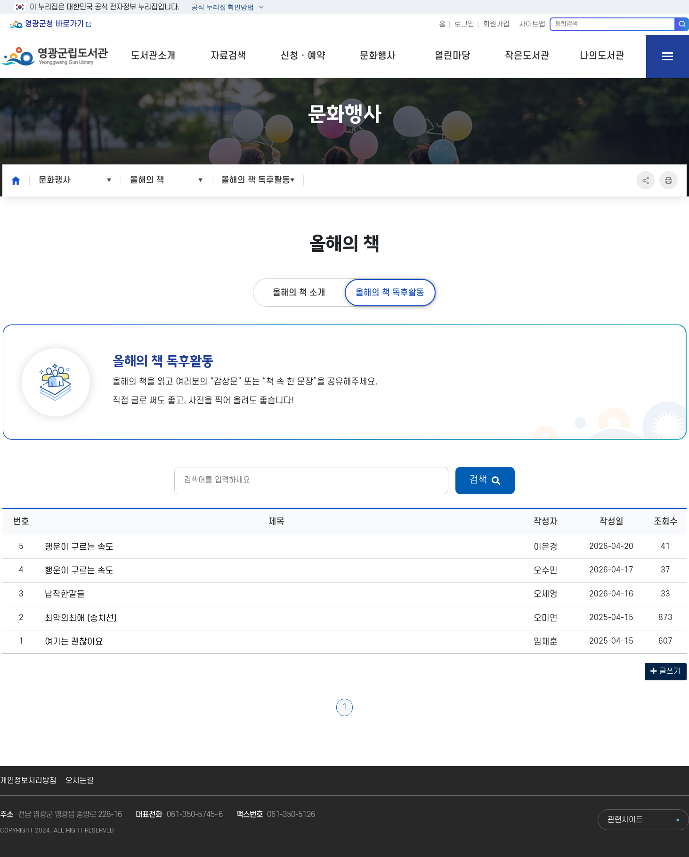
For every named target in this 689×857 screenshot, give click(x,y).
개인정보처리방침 (28, 780)
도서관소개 (153, 56)
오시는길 (79, 780)
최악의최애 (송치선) (81, 618)
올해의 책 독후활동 (255, 180)
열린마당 (452, 56)
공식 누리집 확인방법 (222, 8)
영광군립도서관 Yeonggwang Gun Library (55, 56)
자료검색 (228, 56)
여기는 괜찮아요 (74, 641)
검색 (682, 24)
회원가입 (496, 24)
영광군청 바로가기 (54, 24)
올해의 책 (147, 180)
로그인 (464, 24)
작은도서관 (527, 56)
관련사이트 (625, 820)
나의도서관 (602, 56)
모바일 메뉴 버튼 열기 (667, 56)
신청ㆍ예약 (303, 56)
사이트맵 (532, 24)
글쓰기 (665, 671)
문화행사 (378, 56)
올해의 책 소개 (299, 292)
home (13, 180)
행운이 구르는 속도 (79, 547)
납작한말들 (65, 594)
